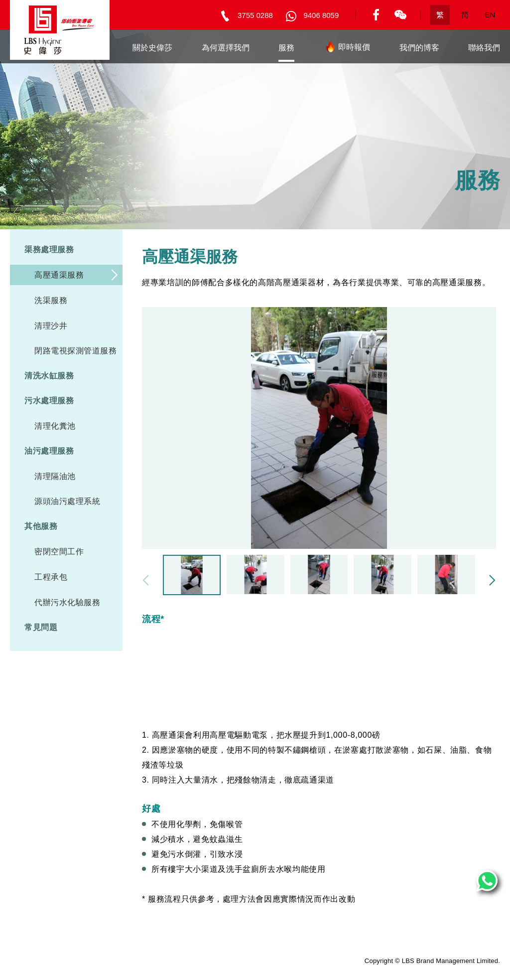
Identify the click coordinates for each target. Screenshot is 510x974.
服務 (286, 47)
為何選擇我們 (226, 47)
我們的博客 (419, 47)
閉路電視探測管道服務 (75, 350)
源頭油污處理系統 (67, 501)
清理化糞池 (55, 426)
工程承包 (50, 577)
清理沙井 (50, 326)
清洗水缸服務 (49, 375)
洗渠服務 (50, 300)
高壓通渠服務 (59, 275)
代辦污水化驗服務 (67, 602)
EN (490, 14)
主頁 (96, 47)
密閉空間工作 (59, 551)
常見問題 (40, 627)
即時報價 (346, 49)
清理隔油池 (55, 476)
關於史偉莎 (152, 47)
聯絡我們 (484, 47)
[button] (492, 580)
